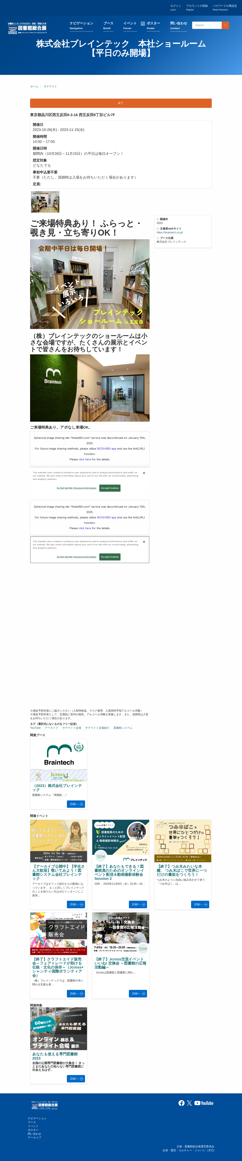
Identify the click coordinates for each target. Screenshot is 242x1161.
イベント (130, 25)
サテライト (50, 86)
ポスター (153, 25)
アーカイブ (51, 727)
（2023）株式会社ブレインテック (57, 788)
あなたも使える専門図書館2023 (55, 1056)
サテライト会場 (71, 727)
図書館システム (123, 727)
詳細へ (74, 804)
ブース (108, 25)
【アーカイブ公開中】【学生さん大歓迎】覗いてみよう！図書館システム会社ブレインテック (58, 872)
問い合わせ (178, 25)
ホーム (34, 86)
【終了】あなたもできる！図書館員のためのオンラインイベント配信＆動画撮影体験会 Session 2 (119, 872)
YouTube (35, 727)
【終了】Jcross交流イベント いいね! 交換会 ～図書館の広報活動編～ (120, 963)
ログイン (175, 7)
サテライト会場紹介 (97, 727)
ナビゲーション (81, 25)
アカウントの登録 (197, 7)
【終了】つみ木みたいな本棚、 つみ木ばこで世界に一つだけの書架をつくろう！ (182, 870)
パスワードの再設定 (225, 7)
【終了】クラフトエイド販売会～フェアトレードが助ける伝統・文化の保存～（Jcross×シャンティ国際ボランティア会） (58, 967)
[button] (45, 202)
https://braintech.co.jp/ (170, 232)
